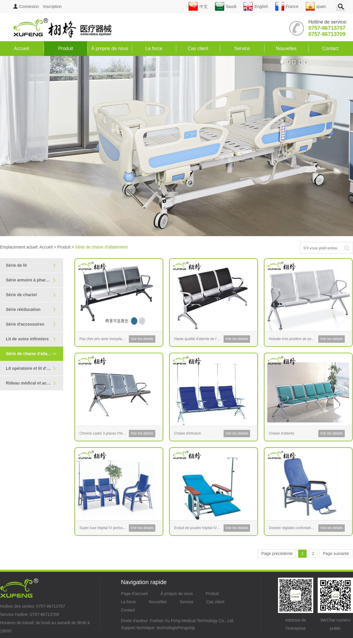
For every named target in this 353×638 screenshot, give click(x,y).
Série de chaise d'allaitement (34, 353)
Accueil (21, 48)
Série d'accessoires (31, 324)
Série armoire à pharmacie (31, 280)
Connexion (26, 6)
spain (316, 6)
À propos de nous (109, 48)
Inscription (52, 6)
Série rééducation (31, 309)
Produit (65, 48)
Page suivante (336, 553)
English (255, 6)
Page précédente (277, 553)
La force (153, 48)
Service (242, 48)
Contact (330, 48)
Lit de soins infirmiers (31, 339)
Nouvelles (286, 48)
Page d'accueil (134, 593)
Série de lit (31, 265)
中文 (198, 6)
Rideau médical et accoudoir (34, 383)
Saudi (226, 6)
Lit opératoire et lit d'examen (34, 368)
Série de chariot (31, 295)
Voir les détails (142, 339)
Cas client (198, 48)
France (287, 6)
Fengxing (186, 627)
